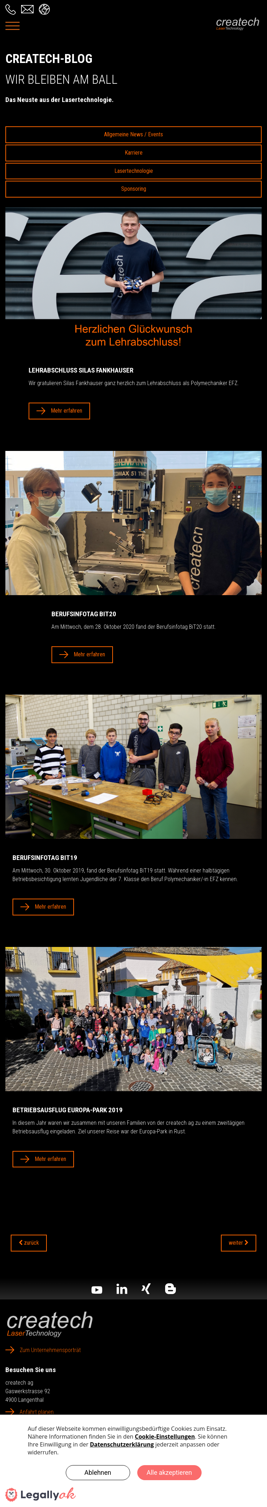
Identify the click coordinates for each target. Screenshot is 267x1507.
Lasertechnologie (133, 170)
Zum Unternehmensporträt (50, 1350)
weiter (238, 1242)
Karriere (134, 152)
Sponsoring (133, 188)
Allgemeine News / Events (133, 134)
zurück (29, 1242)
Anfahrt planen (37, 1412)
